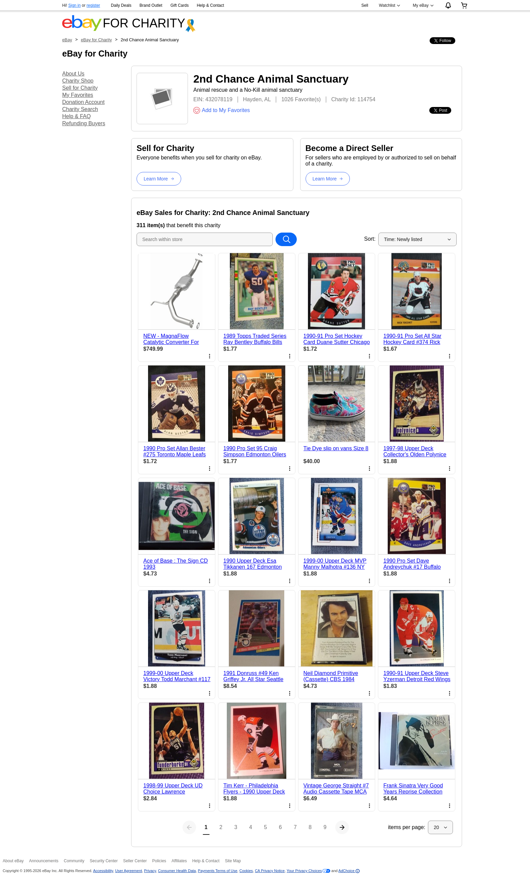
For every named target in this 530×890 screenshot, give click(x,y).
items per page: (406, 827)
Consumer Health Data (177, 871)
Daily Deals (121, 5)
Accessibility (103, 871)
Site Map (233, 861)
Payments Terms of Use (218, 871)
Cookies (246, 871)
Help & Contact (210, 5)
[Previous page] (189, 827)
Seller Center (135, 861)
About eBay (13, 861)
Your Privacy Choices (304, 871)
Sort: (370, 239)
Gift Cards (179, 5)
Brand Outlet (151, 5)
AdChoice (349, 871)
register (93, 5)
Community (74, 861)
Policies (159, 861)
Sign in (74, 5)
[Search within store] (285, 239)
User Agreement (128, 871)
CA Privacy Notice (270, 871)
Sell (364, 5)
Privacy (150, 871)
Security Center (104, 861)
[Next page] (342, 827)
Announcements (43, 861)
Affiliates (179, 861)
